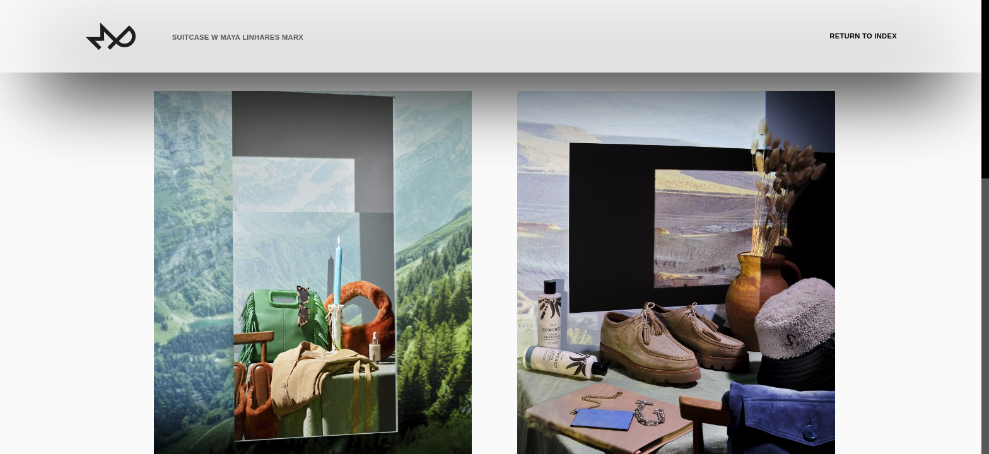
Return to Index (863, 36)
